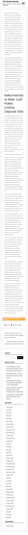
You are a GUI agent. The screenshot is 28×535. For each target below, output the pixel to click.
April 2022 (8, 418)
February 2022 (10, 424)
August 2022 (9, 407)
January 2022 (9, 427)
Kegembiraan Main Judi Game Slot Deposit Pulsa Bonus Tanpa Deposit (14, 375)
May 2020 (8, 483)
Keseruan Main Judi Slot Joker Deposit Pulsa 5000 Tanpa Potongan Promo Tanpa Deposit (13, 335)
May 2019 (8, 517)
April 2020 (8, 486)
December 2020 (10, 463)
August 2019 (9, 509)
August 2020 (9, 475)
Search (7, 353)
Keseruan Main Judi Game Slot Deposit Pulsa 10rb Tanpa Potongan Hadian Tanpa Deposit (14, 389)
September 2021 (10, 438)
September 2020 (10, 472)
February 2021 (9, 458)
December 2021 (10, 429)
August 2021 (9, 441)
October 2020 (10, 469)
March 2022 (9, 421)
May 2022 (8, 415)
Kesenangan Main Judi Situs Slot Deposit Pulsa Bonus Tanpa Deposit (14, 396)
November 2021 (10, 432)
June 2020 (9, 480)
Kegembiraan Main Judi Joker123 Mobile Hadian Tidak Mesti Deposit (14, 343)
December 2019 (10, 497)
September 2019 (10, 506)
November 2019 (10, 500)
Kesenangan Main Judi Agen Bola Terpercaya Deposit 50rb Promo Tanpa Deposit (14, 382)
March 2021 (9, 455)
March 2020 (9, 489)
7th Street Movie (11, 1)
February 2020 (10, 492)
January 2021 (9, 461)
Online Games (10, 526)
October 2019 (9, 503)
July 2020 (8, 478)
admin (7, 325)
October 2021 (9, 435)
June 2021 (8, 446)
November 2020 (10, 466)
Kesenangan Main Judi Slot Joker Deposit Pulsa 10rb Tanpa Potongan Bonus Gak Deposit (14, 368)
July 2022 (8, 410)
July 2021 (8, 444)
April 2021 (8, 452)
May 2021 (8, 449)
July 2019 (8, 511)
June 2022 (9, 412)
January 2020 (9, 494)
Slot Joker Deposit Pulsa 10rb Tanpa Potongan (12, 319)
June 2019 (8, 514)
